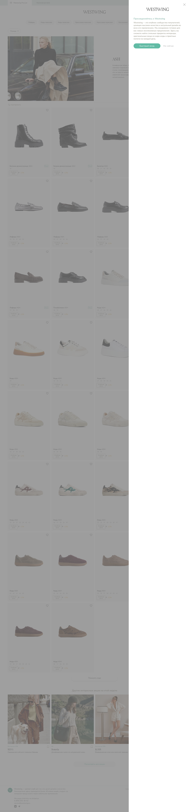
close (184, 4)
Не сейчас (168, 45)
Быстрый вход (147, 45)
